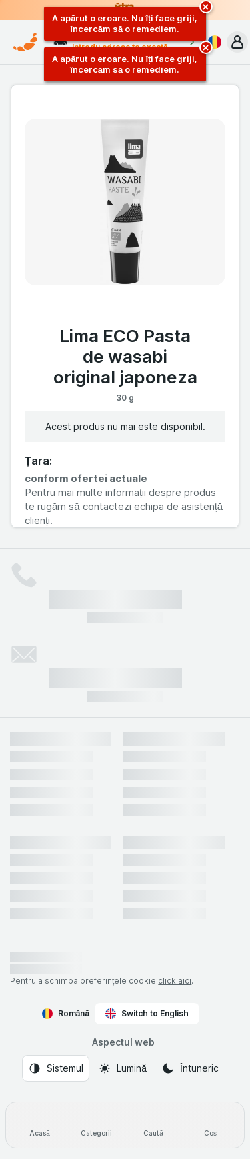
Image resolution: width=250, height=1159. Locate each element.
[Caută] (153, 1125)
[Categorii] (96, 1125)
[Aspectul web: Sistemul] (55, 1068)
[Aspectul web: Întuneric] (190, 1068)
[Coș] (210, 1125)
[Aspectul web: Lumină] (122, 1068)
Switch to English (147, 1013)
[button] (237, 42)
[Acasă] (39, 1125)
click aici (174, 981)
